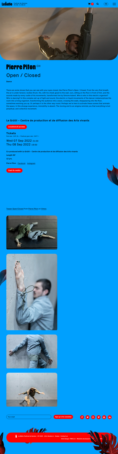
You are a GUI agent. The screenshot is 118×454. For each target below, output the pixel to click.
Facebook (21, 163)
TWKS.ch (73, 439)
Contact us (64, 436)
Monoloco (94, 439)
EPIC (100, 439)
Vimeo (43, 209)
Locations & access (16, 127)
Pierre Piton (33, 209)
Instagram (31, 163)
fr (106, 4)
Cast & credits (14, 170)
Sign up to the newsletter (63, 417)
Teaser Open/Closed (15, 209)
